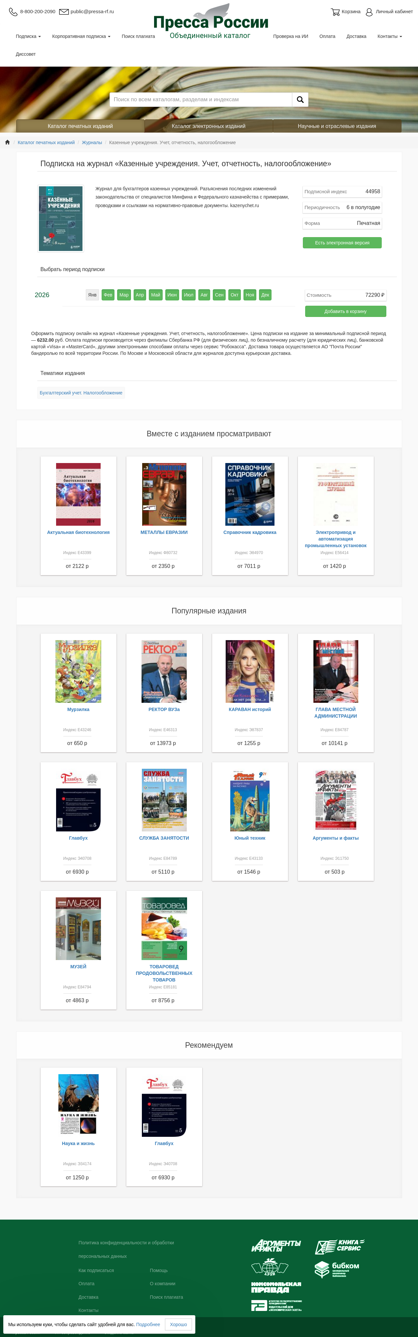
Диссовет (26, 54)
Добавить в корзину (346, 311)
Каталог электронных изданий (208, 126)
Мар (123, 294)
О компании (162, 1283)
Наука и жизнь (78, 1143)
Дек (265, 294)
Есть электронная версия (342, 242)
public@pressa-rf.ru (86, 11)
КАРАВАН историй (250, 709)
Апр (140, 294)
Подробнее (148, 1324)
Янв (92, 294)
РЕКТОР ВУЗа (164, 709)
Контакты (390, 36)
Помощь (159, 1270)
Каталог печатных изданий (80, 126)
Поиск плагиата (138, 36)
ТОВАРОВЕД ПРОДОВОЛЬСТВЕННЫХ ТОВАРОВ (164, 973)
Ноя (250, 294)
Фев (108, 294)
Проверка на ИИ (290, 36)
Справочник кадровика (249, 532)
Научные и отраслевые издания (337, 126)
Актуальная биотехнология (78, 532)
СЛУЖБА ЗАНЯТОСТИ (164, 838)
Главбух (78, 838)
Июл (188, 294)
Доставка (356, 36)
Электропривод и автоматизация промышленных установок (336, 539)
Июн (172, 294)
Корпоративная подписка (81, 36)
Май (155, 294)
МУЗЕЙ (78, 966)
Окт (235, 294)
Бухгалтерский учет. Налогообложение (81, 392)
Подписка (28, 36)
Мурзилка (78, 709)
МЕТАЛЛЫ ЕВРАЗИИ (164, 532)
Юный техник (250, 838)
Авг (204, 294)
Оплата (327, 36)
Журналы (92, 142)
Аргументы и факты (336, 838)
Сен (219, 294)
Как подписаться (96, 1270)
